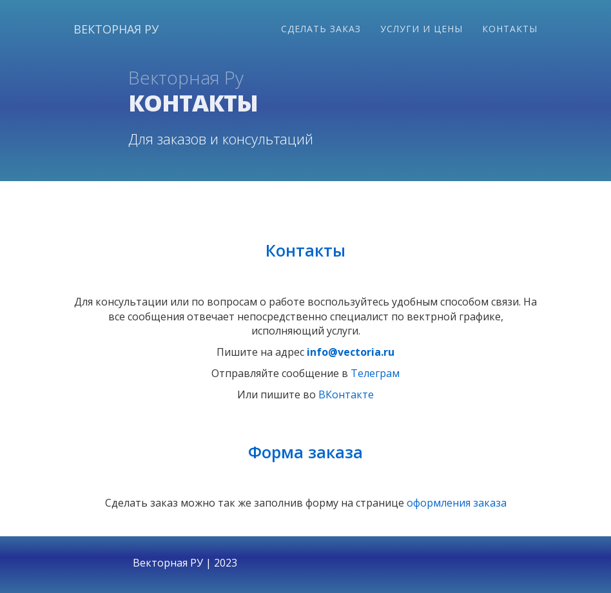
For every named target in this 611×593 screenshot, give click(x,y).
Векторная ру (116, 29)
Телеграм (375, 373)
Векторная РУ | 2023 (185, 563)
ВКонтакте (346, 394)
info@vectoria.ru (350, 352)
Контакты (510, 29)
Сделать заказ (321, 29)
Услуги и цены (421, 29)
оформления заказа (457, 503)
